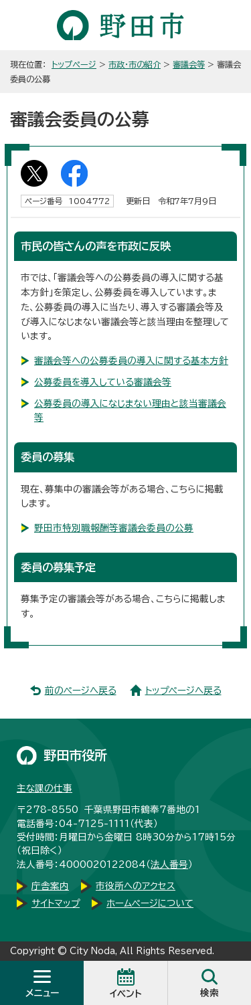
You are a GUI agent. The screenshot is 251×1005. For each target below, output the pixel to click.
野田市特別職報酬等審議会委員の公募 (113, 528)
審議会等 (189, 64)
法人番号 (169, 864)
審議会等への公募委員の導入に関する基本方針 (131, 360)
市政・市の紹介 (134, 64)
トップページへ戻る (183, 690)
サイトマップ (55, 903)
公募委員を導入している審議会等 (102, 382)
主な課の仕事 (44, 788)
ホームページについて (149, 903)
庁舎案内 (50, 886)
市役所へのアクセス (135, 886)
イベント (126, 993)
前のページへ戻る (80, 690)
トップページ (74, 64)
